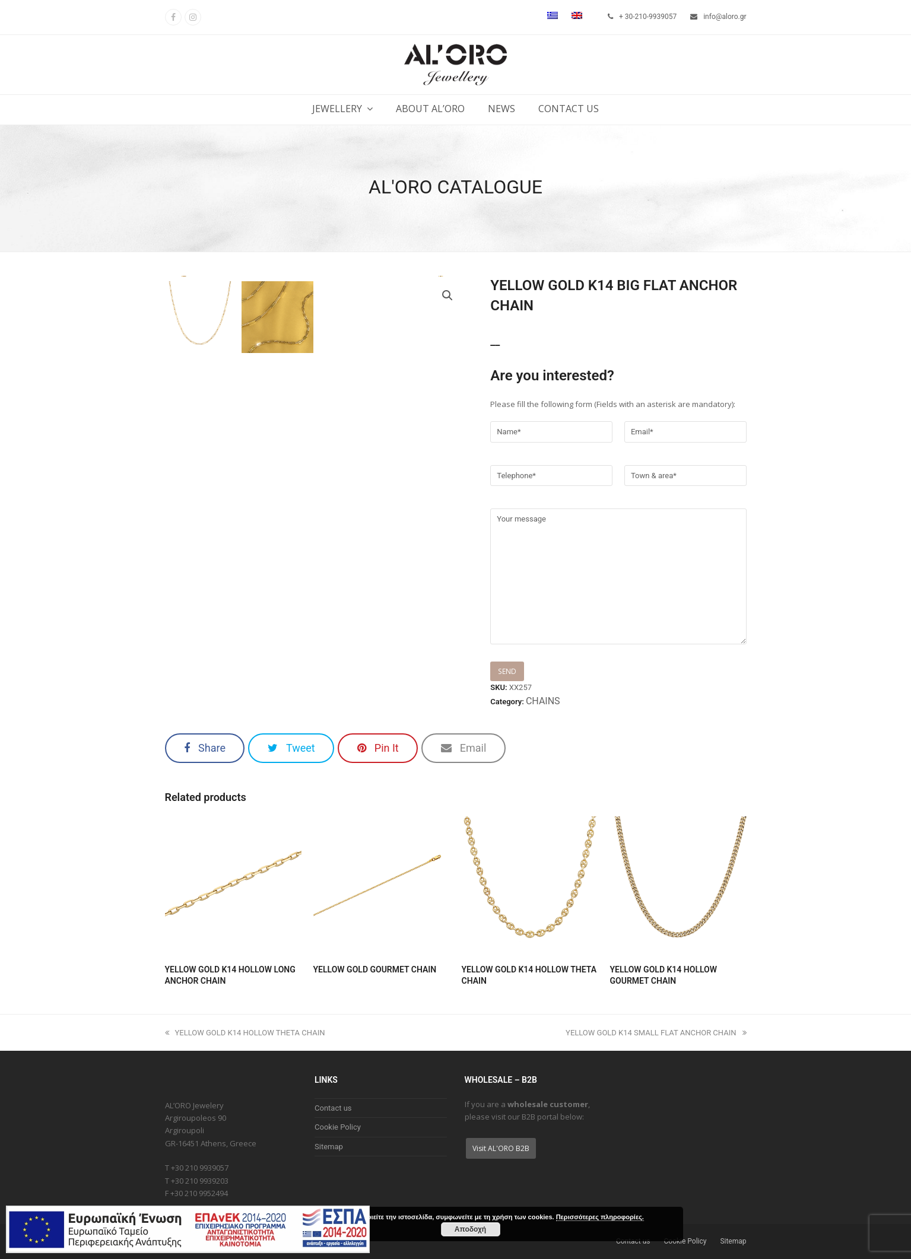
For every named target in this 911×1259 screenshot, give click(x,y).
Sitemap (329, 1146)
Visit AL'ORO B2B (500, 1148)
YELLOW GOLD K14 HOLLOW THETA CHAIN (245, 1032)
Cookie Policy (338, 1127)
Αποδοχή (470, 1229)
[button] (205, 748)
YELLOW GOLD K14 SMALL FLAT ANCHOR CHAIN (656, 1032)
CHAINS (543, 701)
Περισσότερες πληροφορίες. (600, 1216)
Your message (618, 576)
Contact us (333, 1108)
